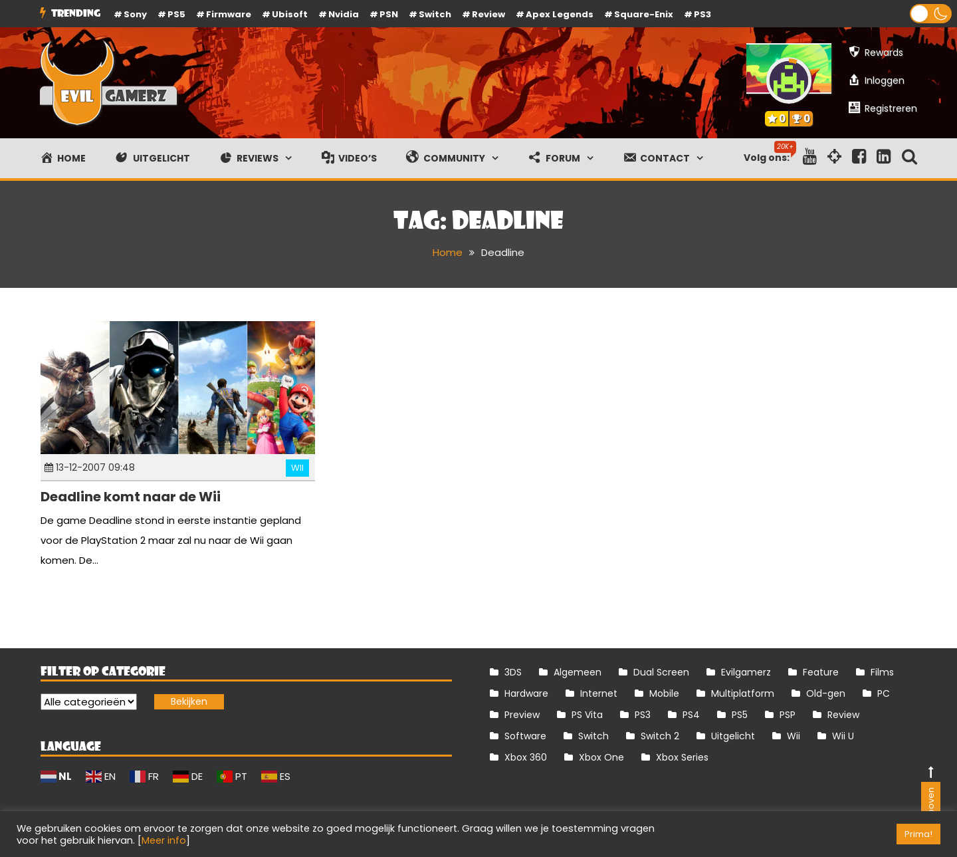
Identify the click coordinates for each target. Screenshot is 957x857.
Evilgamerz (746, 672)
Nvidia (343, 14)
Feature (821, 672)
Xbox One (601, 757)
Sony (135, 14)
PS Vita (587, 714)
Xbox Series (682, 757)
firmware (228, 14)
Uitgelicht (733, 736)
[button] (931, 13)
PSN (388, 14)
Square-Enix (643, 14)
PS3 (702, 14)
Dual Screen (661, 672)
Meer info (164, 840)
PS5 (176, 14)
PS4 (691, 714)
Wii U (843, 736)
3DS (513, 672)
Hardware (526, 693)
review (488, 14)
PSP (788, 714)
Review (843, 714)
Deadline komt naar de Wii (131, 496)
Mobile (664, 693)
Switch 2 (660, 736)
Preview (522, 714)
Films (882, 672)
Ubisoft (290, 14)
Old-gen (825, 693)
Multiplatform (742, 693)
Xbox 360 (525, 757)
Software (525, 736)
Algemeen (577, 672)
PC (883, 693)
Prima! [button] (918, 834)
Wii (297, 467)
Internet (598, 693)
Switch (435, 14)
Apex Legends (559, 14)
